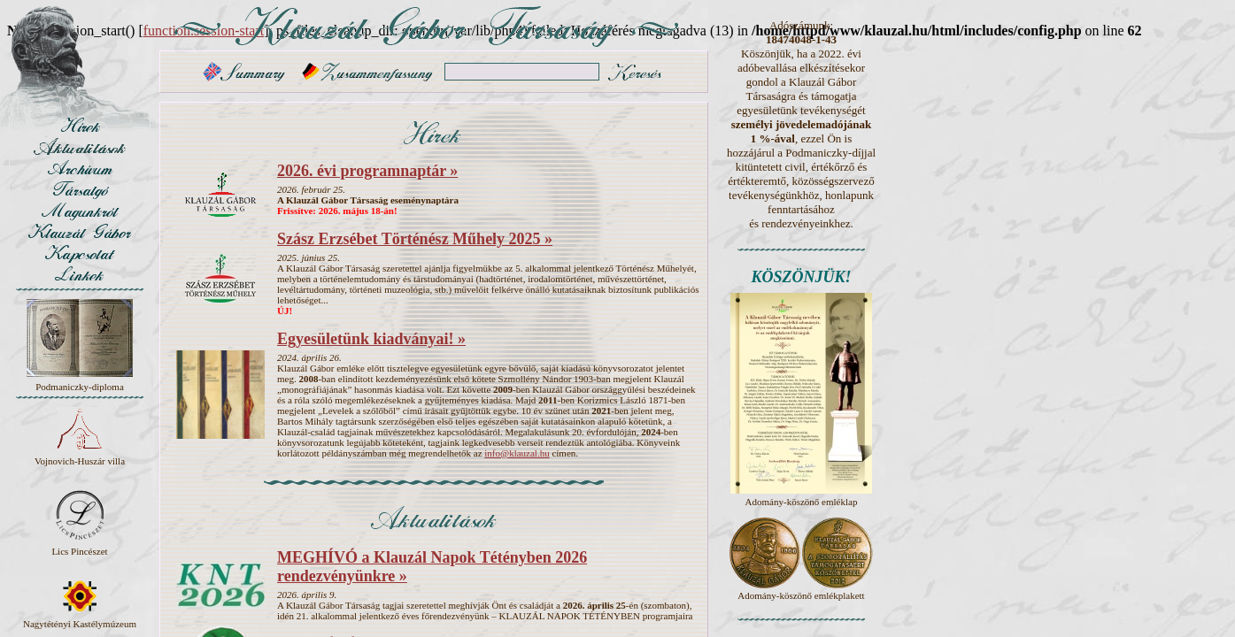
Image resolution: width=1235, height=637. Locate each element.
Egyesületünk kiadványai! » (371, 339)
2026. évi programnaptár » (367, 171)
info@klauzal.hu (516, 453)
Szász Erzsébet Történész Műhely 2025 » (414, 239)
